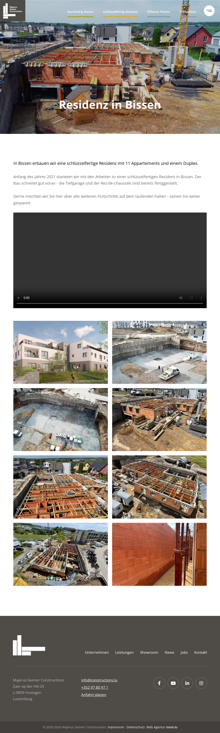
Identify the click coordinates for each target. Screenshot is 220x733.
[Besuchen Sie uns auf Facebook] (159, 683)
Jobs (184, 652)
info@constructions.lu (99, 680)
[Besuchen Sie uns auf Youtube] (173, 683)
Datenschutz (136, 727)
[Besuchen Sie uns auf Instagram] (201, 683)
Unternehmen (97, 652)
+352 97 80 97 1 (94, 687)
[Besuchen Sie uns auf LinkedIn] (187, 683)
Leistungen (124, 652)
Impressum (116, 727)
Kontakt (200, 652)
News (169, 652)
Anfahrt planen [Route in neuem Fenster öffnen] (93, 694)
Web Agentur (156, 727)
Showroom (149, 652)
